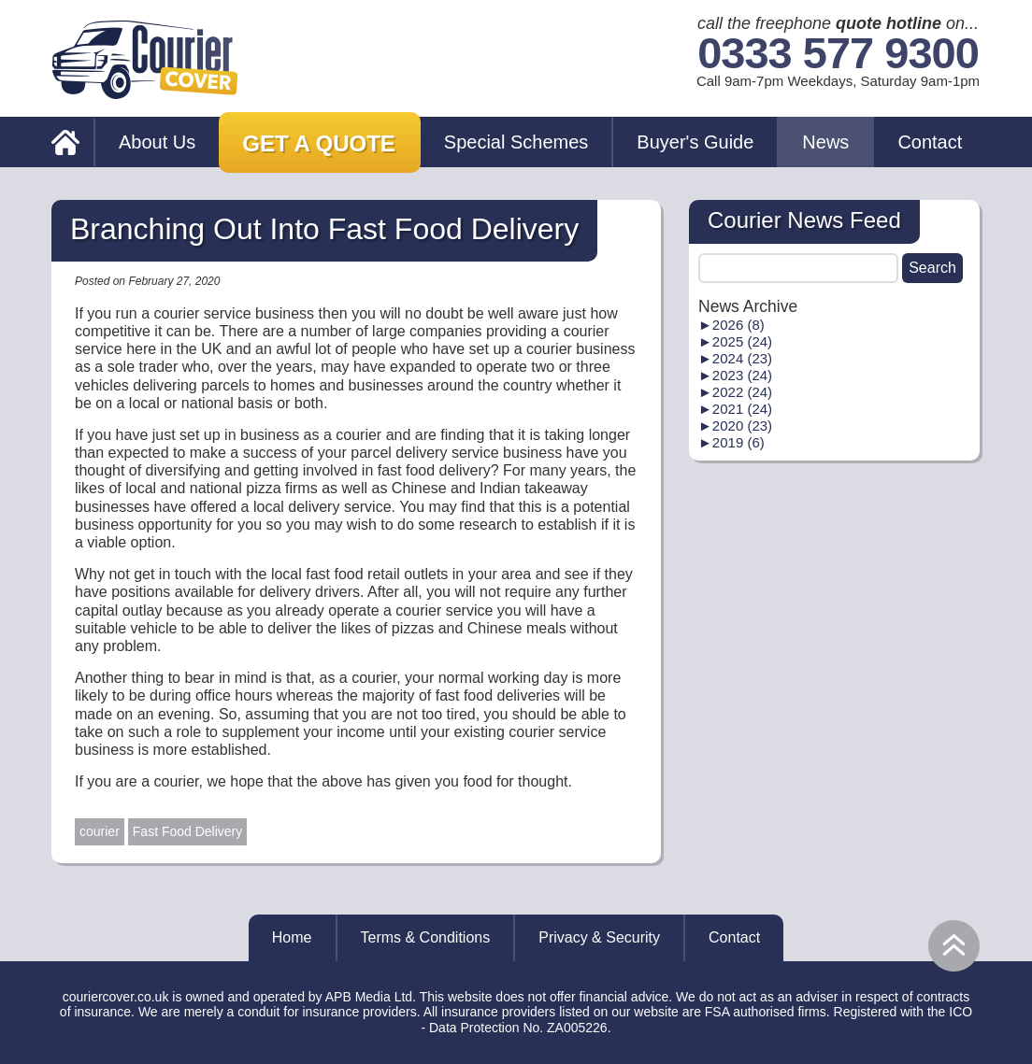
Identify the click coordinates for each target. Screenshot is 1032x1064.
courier (99, 831)
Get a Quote (318, 143)
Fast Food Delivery (187, 831)
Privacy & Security (599, 937)
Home (292, 937)
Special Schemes (516, 142)
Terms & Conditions (426, 937)
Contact (929, 142)
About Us (157, 142)
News (825, 142)
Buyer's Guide (695, 142)
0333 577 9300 (838, 54)
